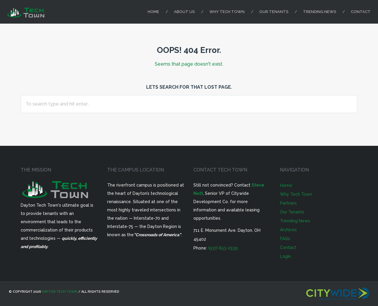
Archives (288, 229)
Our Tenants (273, 11)
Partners (288, 203)
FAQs (285, 238)
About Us (184, 11)
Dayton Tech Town (59, 292)
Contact (361, 11)
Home (153, 11)
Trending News (319, 11)
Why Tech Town (227, 11)
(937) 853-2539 (223, 248)
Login (285, 256)
